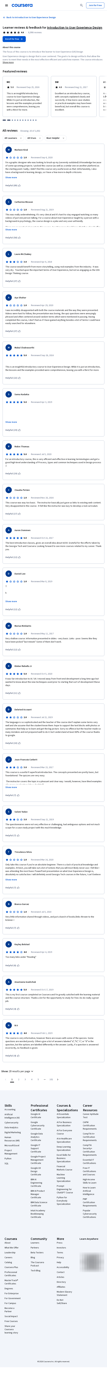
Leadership (10, 1252)
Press (59, 1242)
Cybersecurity (11, 1122)
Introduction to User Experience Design (74, 27)
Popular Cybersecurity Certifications (90, 1214)
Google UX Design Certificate (36, 1171)
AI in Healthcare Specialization (64, 1140)
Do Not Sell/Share (62, 1301)
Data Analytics (11, 1127)
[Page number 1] (12, 1079)
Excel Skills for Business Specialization (64, 1158)
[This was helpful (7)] (12, 795)
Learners (35, 1242)
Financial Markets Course (64, 1168)
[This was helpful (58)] (13, 237)
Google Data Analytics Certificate (37, 1137)
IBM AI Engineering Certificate (36, 1183)
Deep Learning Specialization (64, 1148)
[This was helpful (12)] (13, 557)
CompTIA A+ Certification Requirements (90, 1137)
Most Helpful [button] (53, 138)
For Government (13, 1298)
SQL (6, 1163)
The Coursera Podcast (37, 1264)
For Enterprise (12, 1293)
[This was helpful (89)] (13, 185)
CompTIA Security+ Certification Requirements (90, 1150)
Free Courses (11, 1321)
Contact (60, 1272)
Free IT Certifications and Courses (89, 1171)
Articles (60, 1277)
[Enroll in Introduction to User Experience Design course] (14, 39)
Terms (60, 1252)
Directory (61, 1282)
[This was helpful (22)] (13, 378)
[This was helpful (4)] (12, 1009)
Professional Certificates (11, 1274)
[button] (17, 1071)
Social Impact (11, 1316)
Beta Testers (37, 1252)
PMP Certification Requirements (90, 1202)
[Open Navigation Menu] (6, 5)
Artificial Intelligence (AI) (12, 1116)
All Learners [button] (11, 138)
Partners (35, 1247)
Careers (8, 1257)
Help (59, 1262)
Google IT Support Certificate (36, 1148)
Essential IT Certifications (89, 1161)
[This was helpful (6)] (12, 965)
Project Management (11, 1152)
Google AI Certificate (36, 1116)
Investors (61, 1247)
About (7, 1242)
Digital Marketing (13, 1132)
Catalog (8, 1262)
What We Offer (12, 1247)
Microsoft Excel (12, 1145)
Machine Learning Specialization (63, 1178)
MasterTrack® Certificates (11, 1282)
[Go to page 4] (32, 1079)
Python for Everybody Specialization (63, 1201)
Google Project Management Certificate (38, 1160)
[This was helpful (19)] (13, 430)
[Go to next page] (58, 1079)
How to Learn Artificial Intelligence (89, 1191)
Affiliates (61, 1287)
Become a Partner (9, 1310)
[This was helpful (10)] (13, 743)
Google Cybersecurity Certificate (38, 1126)
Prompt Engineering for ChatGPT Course (65, 1189)
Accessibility (63, 1267)
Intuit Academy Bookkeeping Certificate (38, 1214)
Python (8, 1158)
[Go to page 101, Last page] (51, 1079)
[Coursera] (22, 5)
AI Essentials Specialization (63, 1116)
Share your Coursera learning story (11, 1329)
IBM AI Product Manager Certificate (38, 1194)
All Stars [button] (31, 138)
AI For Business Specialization (64, 1124)
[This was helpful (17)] (13, 513)
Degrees (9, 1288)
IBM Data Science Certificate (39, 1204)
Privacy (60, 1257)
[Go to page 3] (25, 1079)
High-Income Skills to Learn (89, 1181)
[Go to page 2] (19, 1079)
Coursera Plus (11, 1267)
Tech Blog (35, 1270)
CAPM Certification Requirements (90, 1126)
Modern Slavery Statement (64, 1293)
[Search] (81, 5)
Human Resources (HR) (12, 1139)
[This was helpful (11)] (13, 693)
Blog (33, 1257)
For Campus (10, 1303)
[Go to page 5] (38, 1079)
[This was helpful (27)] (13, 281)
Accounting (10, 1109)
